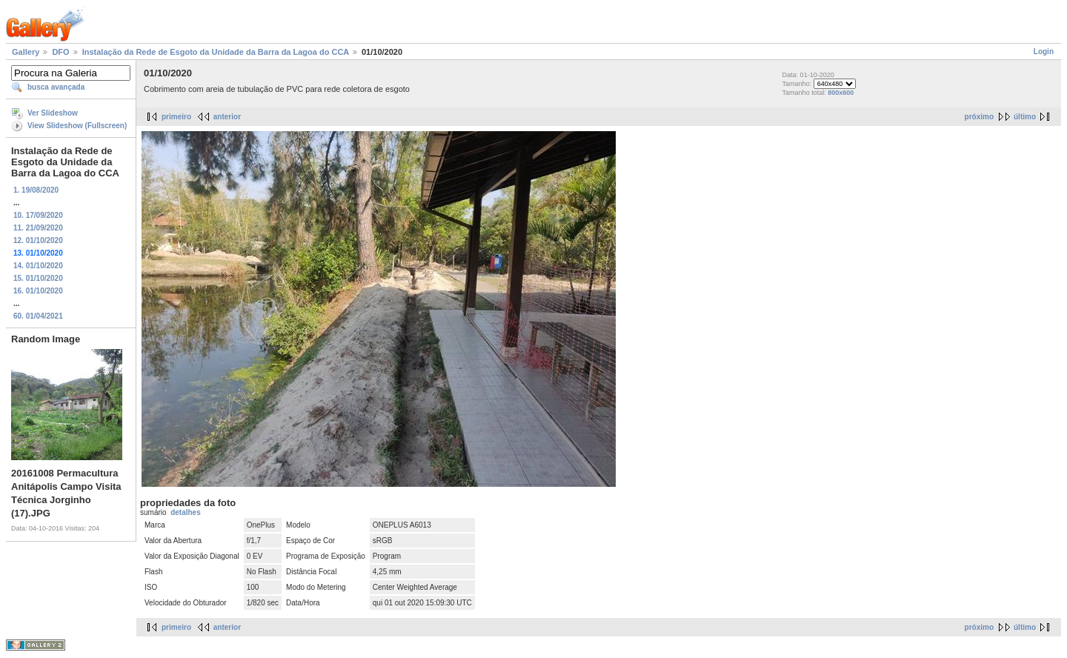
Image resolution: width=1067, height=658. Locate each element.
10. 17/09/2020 (38, 215)
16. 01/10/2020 (38, 291)
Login (1044, 51)
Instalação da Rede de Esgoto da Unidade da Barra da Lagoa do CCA (215, 51)
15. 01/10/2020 (38, 278)
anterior (227, 117)
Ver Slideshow (52, 113)
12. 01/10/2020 (38, 240)
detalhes (185, 512)
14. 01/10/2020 (38, 266)
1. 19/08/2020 (36, 190)
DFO (60, 51)
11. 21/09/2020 (38, 228)
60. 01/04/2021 (38, 316)
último (1025, 117)
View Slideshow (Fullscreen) (77, 126)
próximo (979, 117)
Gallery (25, 51)
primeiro (176, 117)
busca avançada (55, 87)
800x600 (841, 92)
